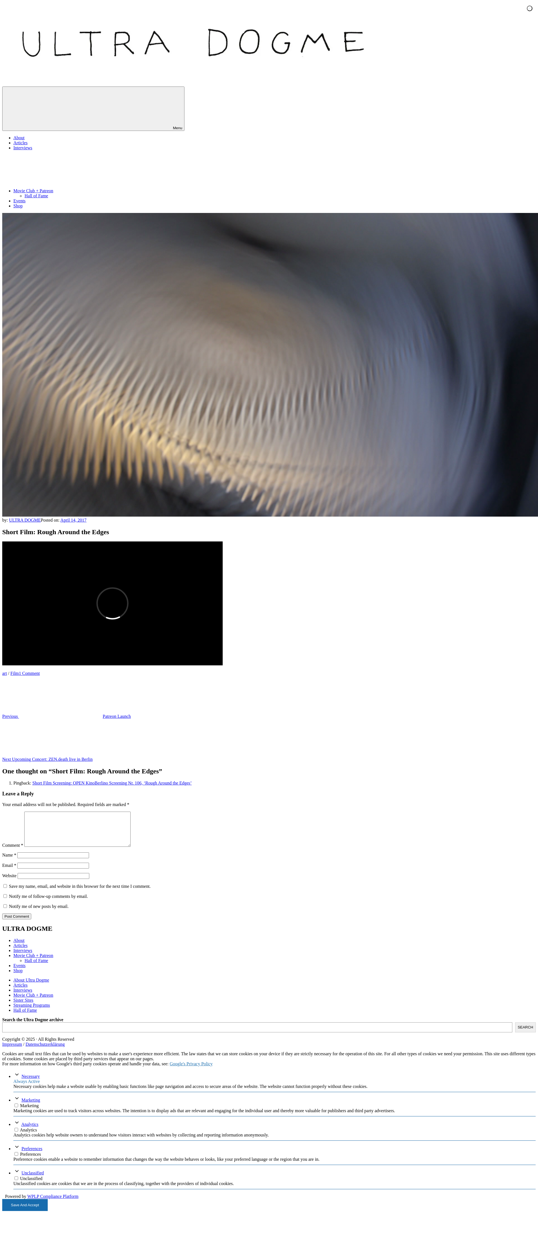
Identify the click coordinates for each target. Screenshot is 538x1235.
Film (14, 673)
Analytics (29, 1131)
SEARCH (525, 1034)
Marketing (30, 1106)
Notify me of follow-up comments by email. (48, 903)
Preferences (31, 1155)
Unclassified (32, 1179)
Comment (12, 852)
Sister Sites (23, 1006)
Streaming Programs (31, 1011)
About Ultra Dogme (31, 986)
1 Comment (29, 673)
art (4, 673)
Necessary (30, 1083)
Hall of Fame (36, 195)
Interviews (22, 147)
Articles (20, 142)
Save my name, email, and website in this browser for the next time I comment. (80, 893)
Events (19, 200)
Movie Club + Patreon (75, 190)
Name (9, 861)
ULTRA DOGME (25, 520)
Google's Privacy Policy (191, 1070)
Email (9, 872)
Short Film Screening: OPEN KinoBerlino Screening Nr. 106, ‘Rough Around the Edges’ (112, 783)
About (19, 137)
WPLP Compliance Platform (52, 1203)
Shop (18, 205)
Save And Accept (25, 1212)
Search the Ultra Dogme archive (32, 1026)
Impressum (12, 1051)
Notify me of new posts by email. (39, 913)
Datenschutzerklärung (45, 1051)
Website (9, 882)
